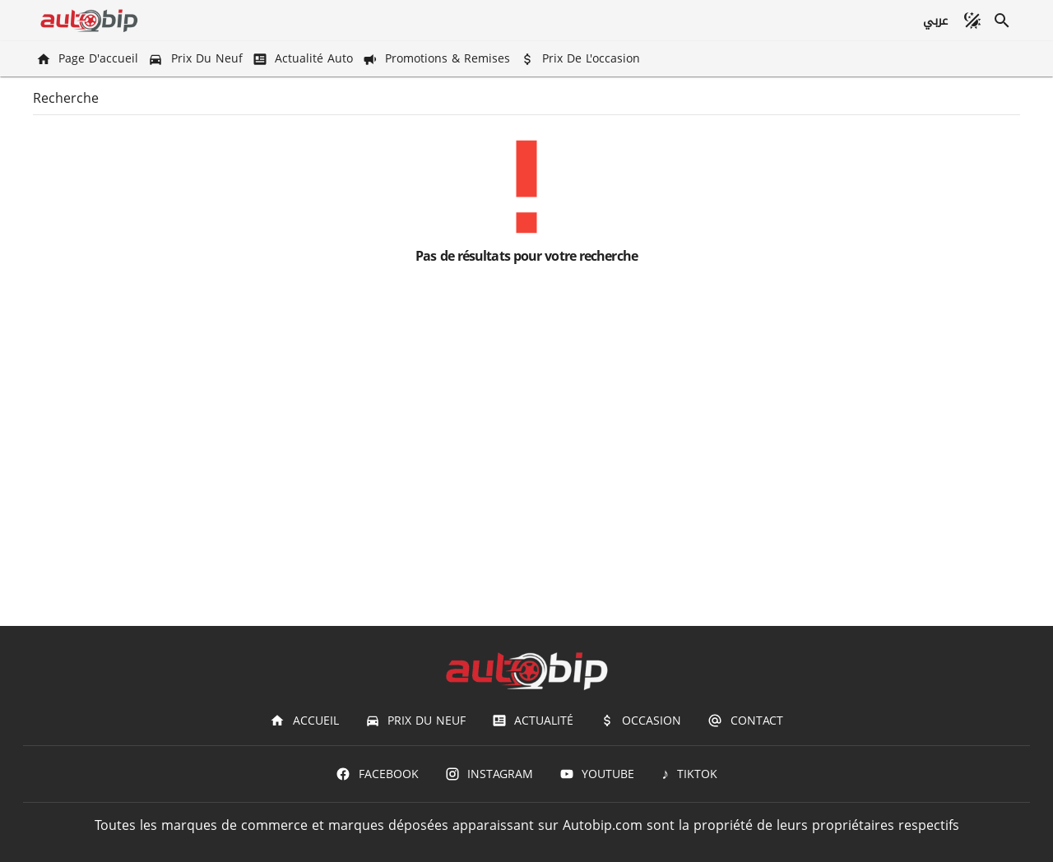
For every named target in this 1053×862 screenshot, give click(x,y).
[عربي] (935, 20)
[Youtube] (596, 774)
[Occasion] (640, 720)
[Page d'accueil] (89, 58)
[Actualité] (533, 720)
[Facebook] (376, 774)
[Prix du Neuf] (196, 58)
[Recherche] (1002, 20)
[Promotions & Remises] (438, 58)
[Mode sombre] (972, 20)
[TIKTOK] (689, 774)
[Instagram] (489, 774)
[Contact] (745, 720)
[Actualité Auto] (304, 58)
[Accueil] (304, 720)
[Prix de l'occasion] (582, 58)
